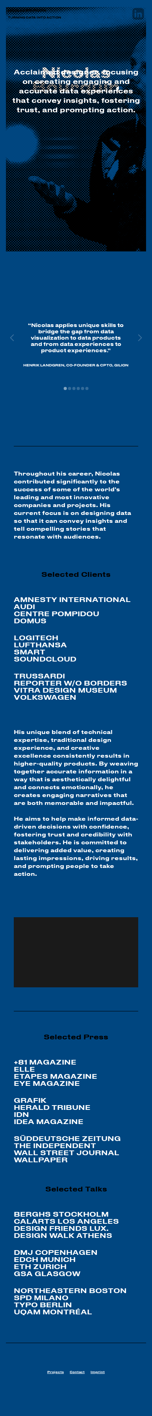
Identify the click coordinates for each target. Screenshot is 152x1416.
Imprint (98, 1371)
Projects (55, 1371)
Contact (77, 1371)
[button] (65, 388)
